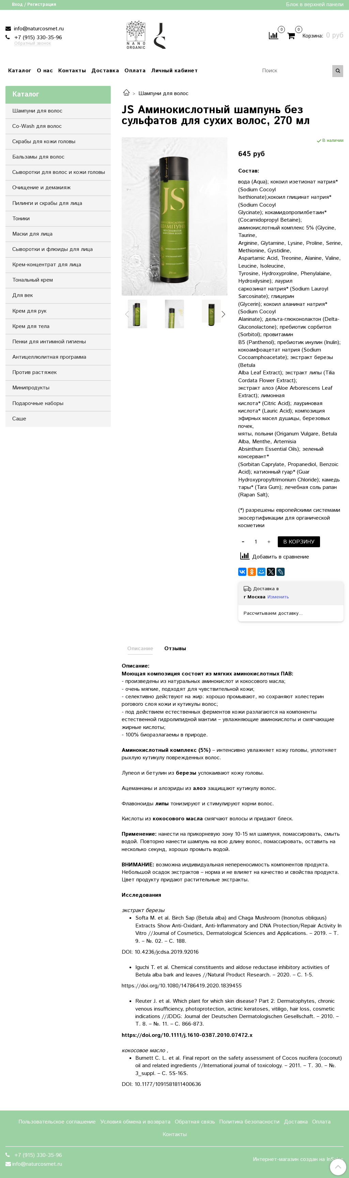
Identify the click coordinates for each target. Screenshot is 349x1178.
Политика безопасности (249, 1122)
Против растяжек (34, 372)
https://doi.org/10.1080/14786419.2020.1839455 (182, 986)
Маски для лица (32, 234)
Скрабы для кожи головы (43, 142)
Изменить (278, 597)
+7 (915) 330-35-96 (37, 38)
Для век (22, 295)
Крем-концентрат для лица (46, 265)
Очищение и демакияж (41, 188)
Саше (19, 419)
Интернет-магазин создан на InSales (298, 1159)
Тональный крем (32, 280)
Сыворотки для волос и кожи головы (58, 172)
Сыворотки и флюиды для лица (52, 249)
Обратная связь (195, 1122)
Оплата (135, 71)
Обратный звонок (32, 44)
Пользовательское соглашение (57, 1122)
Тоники (21, 219)
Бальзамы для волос (38, 157)
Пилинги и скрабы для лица (47, 203)
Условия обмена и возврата (135, 1122)
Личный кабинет (174, 71)
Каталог (19, 71)
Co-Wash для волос (37, 126)
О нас (45, 71)
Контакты (72, 71)
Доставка (105, 71)
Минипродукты (30, 388)
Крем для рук (29, 311)
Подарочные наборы (37, 403)
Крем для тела (30, 326)
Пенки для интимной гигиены (49, 342)
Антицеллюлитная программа (49, 357)
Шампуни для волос (163, 94)
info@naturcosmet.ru (38, 29)
